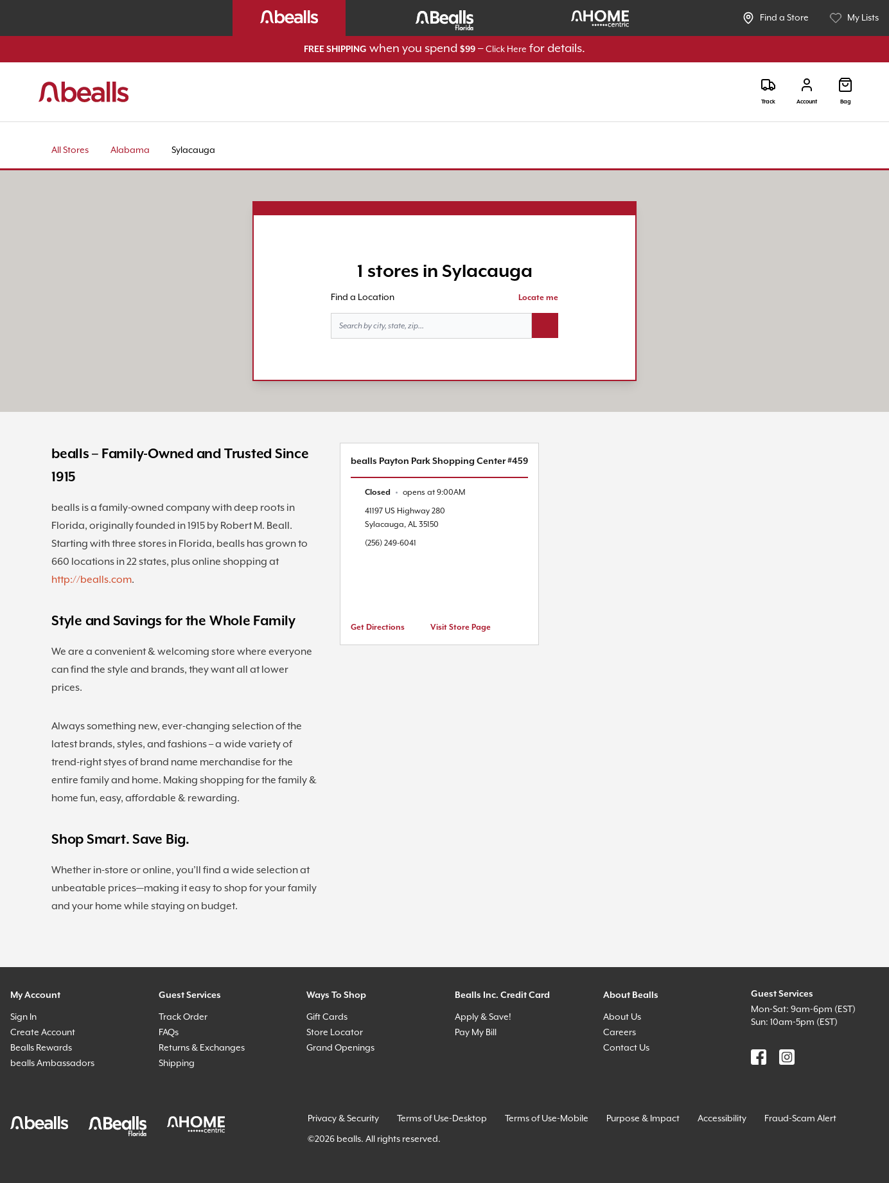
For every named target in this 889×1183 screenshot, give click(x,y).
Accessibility (722, 1119)
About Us (622, 1017)
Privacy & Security (343, 1119)
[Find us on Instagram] (787, 1057)
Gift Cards (327, 1017)
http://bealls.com (91, 580)
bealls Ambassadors (52, 1063)
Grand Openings (340, 1048)
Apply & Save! (483, 1017)
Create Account (42, 1032)
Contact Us (626, 1048)
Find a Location (362, 297)
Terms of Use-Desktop (442, 1119)
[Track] (768, 91)
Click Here (506, 49)
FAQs (169, 1032)
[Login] (806, 91)
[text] (415, 492)
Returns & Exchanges (202, 1048)
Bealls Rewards (41, 1048)
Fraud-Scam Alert (800, 1119)
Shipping (177, 1063)
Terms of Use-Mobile (546, 1119)
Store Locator (334, 1032)
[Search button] (545, 326)
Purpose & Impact (643, 1119)
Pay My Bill (476, 1032)
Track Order (183, 1017)
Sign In (23, 1017)
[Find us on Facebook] (758, 1057)
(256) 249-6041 (390, 543)
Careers (619, 1032)
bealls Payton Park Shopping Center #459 (439, 461)
